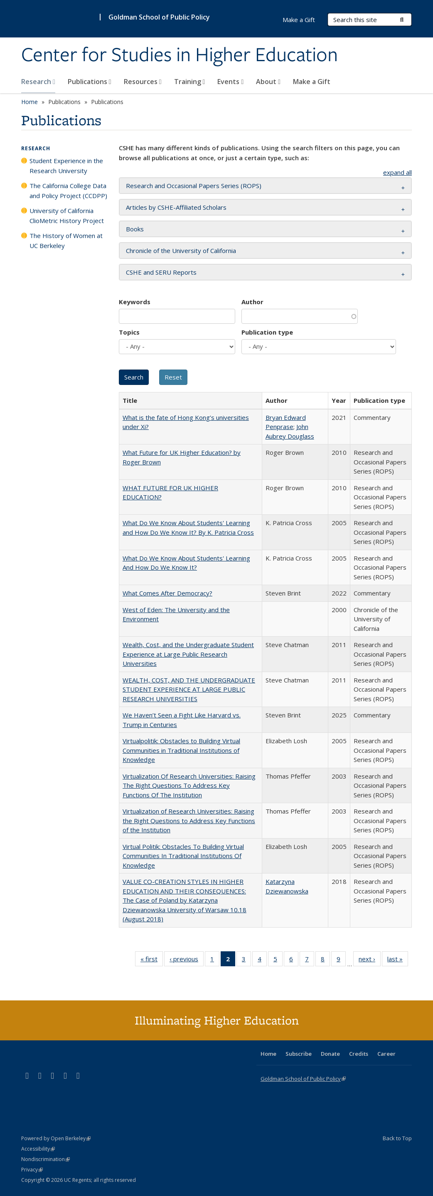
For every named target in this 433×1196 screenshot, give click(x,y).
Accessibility (38, 1148)
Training (189, 81)
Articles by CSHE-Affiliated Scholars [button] (176, 207)
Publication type (267, 332)
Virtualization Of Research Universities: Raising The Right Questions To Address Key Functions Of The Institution (189, 785)
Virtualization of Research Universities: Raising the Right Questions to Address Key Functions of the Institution (189, 820)
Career (386, 1053)
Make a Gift (311, 81)
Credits (358, 1053)
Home (29, 102)
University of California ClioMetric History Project (67, 215)
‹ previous (187, 960)
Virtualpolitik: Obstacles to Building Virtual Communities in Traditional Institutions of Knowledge (181, 750)
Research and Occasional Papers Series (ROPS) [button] (193, 185)
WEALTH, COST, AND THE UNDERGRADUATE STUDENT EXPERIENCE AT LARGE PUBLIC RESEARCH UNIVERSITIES (189, 689)
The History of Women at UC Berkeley (66, 240)
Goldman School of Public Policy (159, 17)
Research (38, 81)
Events (230, 81)
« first (151, 960)
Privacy (32, 1169)
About (268, 81)
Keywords (134, 302)
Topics (129, 332)
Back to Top (397, 1138)
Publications (89, 81)
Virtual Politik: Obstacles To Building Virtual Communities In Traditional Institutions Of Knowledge (183, 855)
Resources (143, 81)
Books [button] (135, 229)
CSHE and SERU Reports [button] (161, 272)
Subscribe (298, 1053)
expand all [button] (397, 172)
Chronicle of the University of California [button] (181, 250)
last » (397, 960)
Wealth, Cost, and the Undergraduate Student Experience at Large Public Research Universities (188, 653)
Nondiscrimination (45, 1159)
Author (252, 302)
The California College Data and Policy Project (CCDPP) (68, 190)
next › (370, 960)
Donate (330, 1053)
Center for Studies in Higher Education (179, 55)
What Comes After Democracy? (167, 593)
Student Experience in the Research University (66, 165)
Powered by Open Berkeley (56, 1138)
